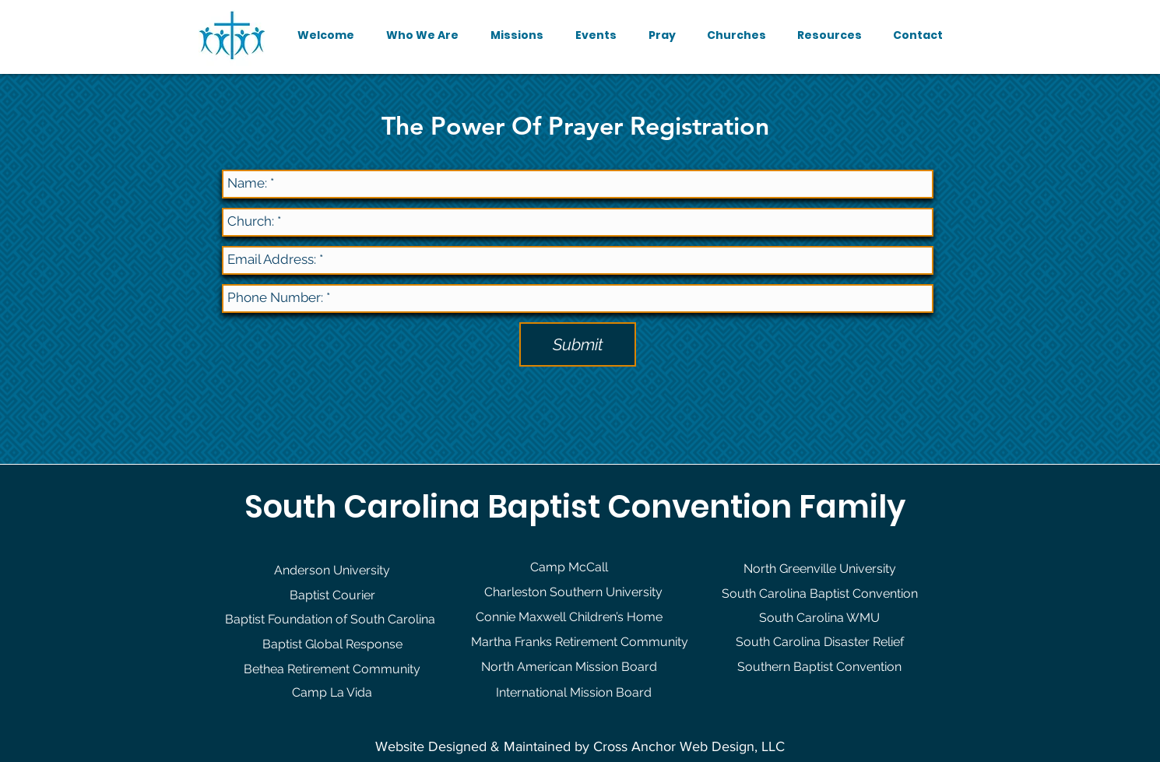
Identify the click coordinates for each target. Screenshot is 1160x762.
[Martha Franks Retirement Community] (579, 642)
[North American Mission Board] (569, 667)
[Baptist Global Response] (332, 644)
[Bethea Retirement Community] (332, 669)
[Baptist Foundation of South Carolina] (330, 619)
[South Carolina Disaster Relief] (819, 642)
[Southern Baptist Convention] (819, 667)
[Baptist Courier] (332, 595)
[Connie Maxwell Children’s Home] (569, 617)
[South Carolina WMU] (819, 618)
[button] (422, 35)
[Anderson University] (332, 570)
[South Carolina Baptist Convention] (819, 594)
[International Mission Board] (573, 692)
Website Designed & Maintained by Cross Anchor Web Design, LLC (580, 746)
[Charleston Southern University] (573, 592)
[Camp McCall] (569, 567)
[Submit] (577, 344)
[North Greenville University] (819, 569)
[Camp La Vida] (332, 692)
